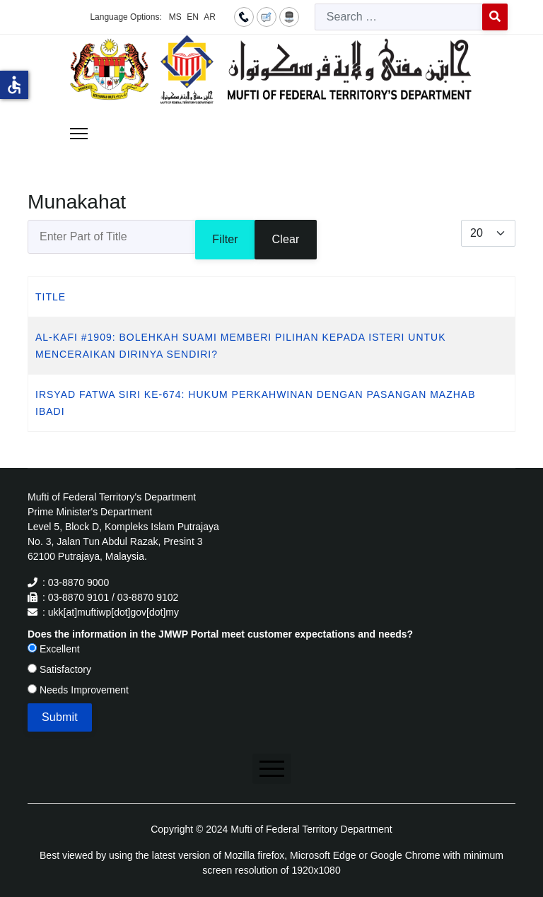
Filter (225, 239)
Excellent (54, 649)
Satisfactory (59, 669)
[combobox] (399, 17)
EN (193, 17)
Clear (285, 239)
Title (50, 297)
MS (175, 17)
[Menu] (79, 133)
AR (210, 17)
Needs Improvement (78, 690)
